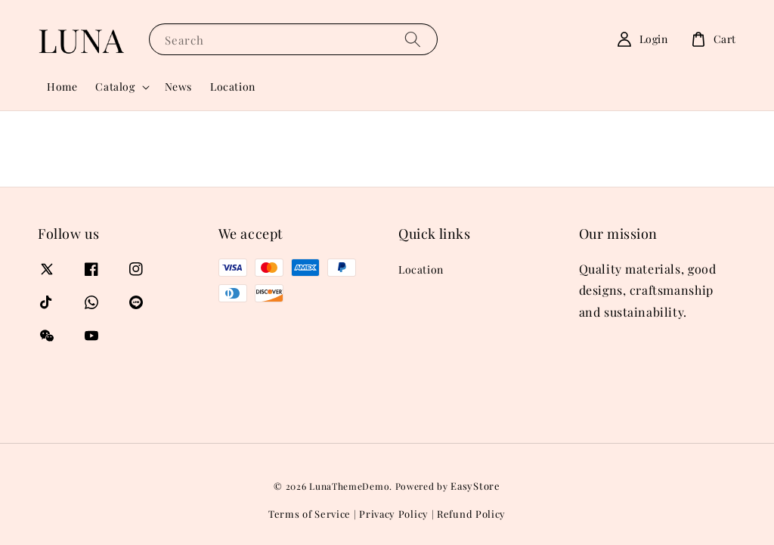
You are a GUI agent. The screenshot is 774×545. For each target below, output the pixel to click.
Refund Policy (471, 513)
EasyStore (475, 485)
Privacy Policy (394, 513)
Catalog (115, 87)
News (178, 86)
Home (62, 86)
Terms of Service (309, 513)
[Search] (413, 39)
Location (232, 86)
